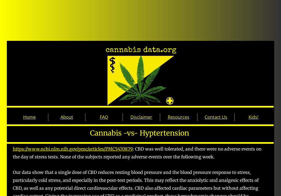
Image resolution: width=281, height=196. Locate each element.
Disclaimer (141, 117)
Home (29, 117)
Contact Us (216, 117)
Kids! (253, 117)
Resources (178, 117)
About (67, 117)
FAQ (104, 117)
